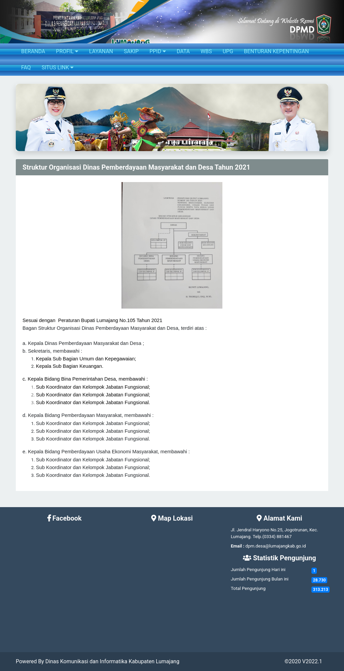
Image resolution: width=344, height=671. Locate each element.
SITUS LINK (58, 67)
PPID (157, 51)
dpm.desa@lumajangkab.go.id (276, 546)
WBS (206, 51)
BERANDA (33, 51)
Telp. (257, 536)
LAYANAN (101, 51)
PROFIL (67, 51)
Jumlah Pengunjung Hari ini (258, 569)
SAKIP (131, 51)
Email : (237, 546)
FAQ (26, 67)
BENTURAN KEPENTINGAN (276, 51)
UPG (228, 51)
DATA (183, 51)
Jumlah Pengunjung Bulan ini (260, 578)
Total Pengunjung (248, 588)
